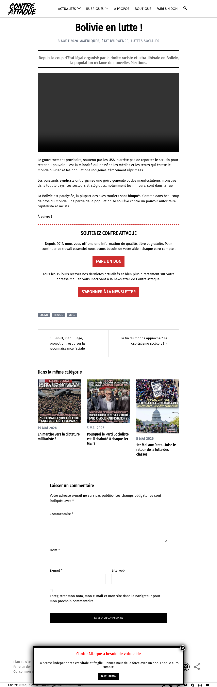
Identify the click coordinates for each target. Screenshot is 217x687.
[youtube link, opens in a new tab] (207, 684)
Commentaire (61, 513)
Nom (55, 549)
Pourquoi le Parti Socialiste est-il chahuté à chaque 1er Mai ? (107, 438)
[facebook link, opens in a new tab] (192, 684)
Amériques (88, 41)
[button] (185, 8)
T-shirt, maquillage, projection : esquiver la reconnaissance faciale (68, 343)
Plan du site (22, 661)
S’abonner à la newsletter (109, 291)
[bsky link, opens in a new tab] (185, 684)
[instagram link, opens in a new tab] (200, 684)
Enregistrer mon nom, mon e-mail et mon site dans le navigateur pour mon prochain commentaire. (105, 598)
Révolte (58, 314)
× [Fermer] (182, 648)
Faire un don (167, 8)
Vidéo (72, 314)
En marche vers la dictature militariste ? (56, 436)
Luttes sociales (148, 41)
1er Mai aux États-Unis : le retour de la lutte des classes (157, 449)
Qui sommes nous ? (27, 671)
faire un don (108, 261)
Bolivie (44, 314)
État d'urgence (115, 41)
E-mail (56, 570)
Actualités (67, 8)
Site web (118, 570)
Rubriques (94, 8)
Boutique (143, 8)
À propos (121, 8)
